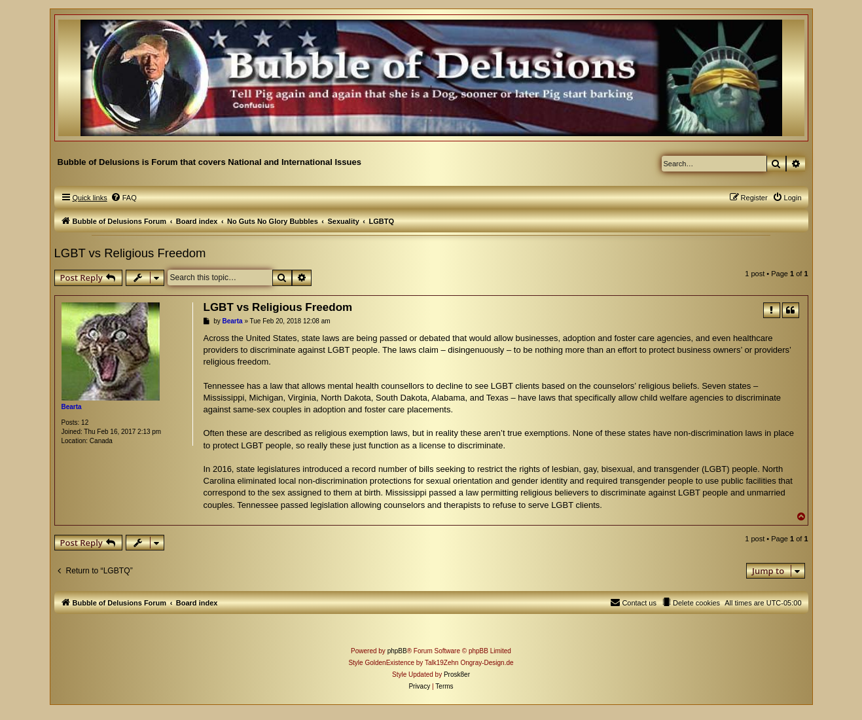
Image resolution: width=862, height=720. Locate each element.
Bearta (72, 406)
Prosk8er (457, 674)
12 (84, 422)
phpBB (397, 651)
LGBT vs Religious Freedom (130, 253)
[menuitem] (124, 198)
